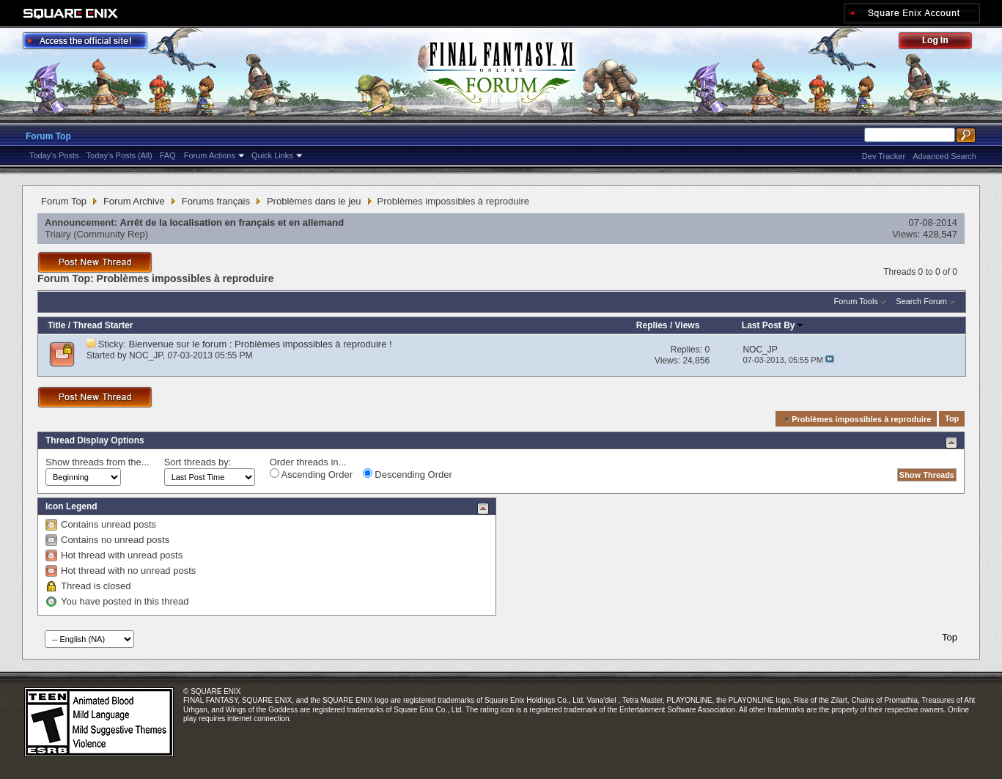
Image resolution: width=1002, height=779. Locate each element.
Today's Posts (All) (119, 155)
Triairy (58, 234)
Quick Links (272, 155)
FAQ (168, 155)
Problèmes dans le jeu (314, 201)
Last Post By (773, 325)
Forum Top (48, 136)
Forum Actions (209, 155)
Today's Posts (54, 155)
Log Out (942, 43)
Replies (652, 325)
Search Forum (921, 301)
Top (952, 419)
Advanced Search (944, 156)
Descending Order (407, 474)
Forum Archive (134, 201)
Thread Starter (103, 325)
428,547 (940, 234)
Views (687, 325)
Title (56, 325)
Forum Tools (856, 301)
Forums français (216, 201)
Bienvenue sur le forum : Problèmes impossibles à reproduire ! (260, 344)
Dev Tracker (883, 156)
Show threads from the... (97, 462)
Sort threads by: (198, 462)
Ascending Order (311, 474)
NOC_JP (146, 355)
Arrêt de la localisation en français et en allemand (232, 222)
